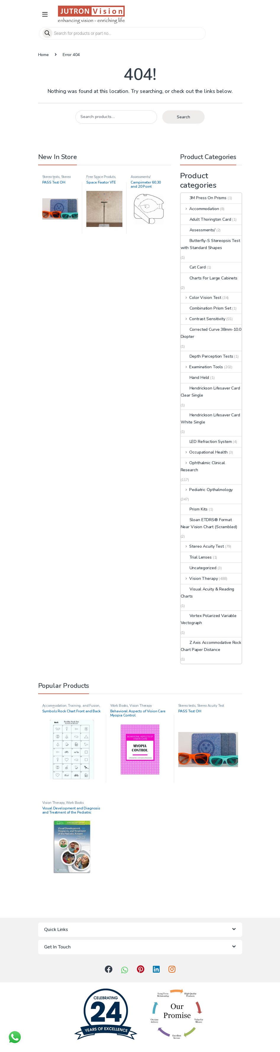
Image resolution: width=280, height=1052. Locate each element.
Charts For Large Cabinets (209, 278)
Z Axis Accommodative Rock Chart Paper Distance (211, 646)
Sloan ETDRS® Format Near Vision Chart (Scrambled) (209, 523)
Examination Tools (202, 367)
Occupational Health (204, 452)
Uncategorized (198, 568)
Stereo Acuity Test (56, 179)
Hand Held (195, 377)
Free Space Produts (100, 177)
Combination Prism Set (206, 308)
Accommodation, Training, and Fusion (70, 705)
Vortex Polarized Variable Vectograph (209, 619)
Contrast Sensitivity (203, 319)
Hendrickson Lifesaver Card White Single (210, 418)
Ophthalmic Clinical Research (203, 466)
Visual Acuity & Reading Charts (207, 592)
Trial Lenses (196, 557)
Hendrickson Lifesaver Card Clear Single (210, 391)
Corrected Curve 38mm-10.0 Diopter (211, 333)
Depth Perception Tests (207, 356)
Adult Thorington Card (206, 219)
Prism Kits (194, 509)
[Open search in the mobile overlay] (140, 33)
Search (183, 117)
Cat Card (193, 267)
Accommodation (200, 209)
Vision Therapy (199, 578)
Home (43, 55)
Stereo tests (50, 177)
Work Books (119, 705)
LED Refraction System (206, 441)
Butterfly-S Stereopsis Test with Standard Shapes (210, 244)
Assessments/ (140, 177)
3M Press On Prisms (203, 198)
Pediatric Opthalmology (207, 490)
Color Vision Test (201, 297)
